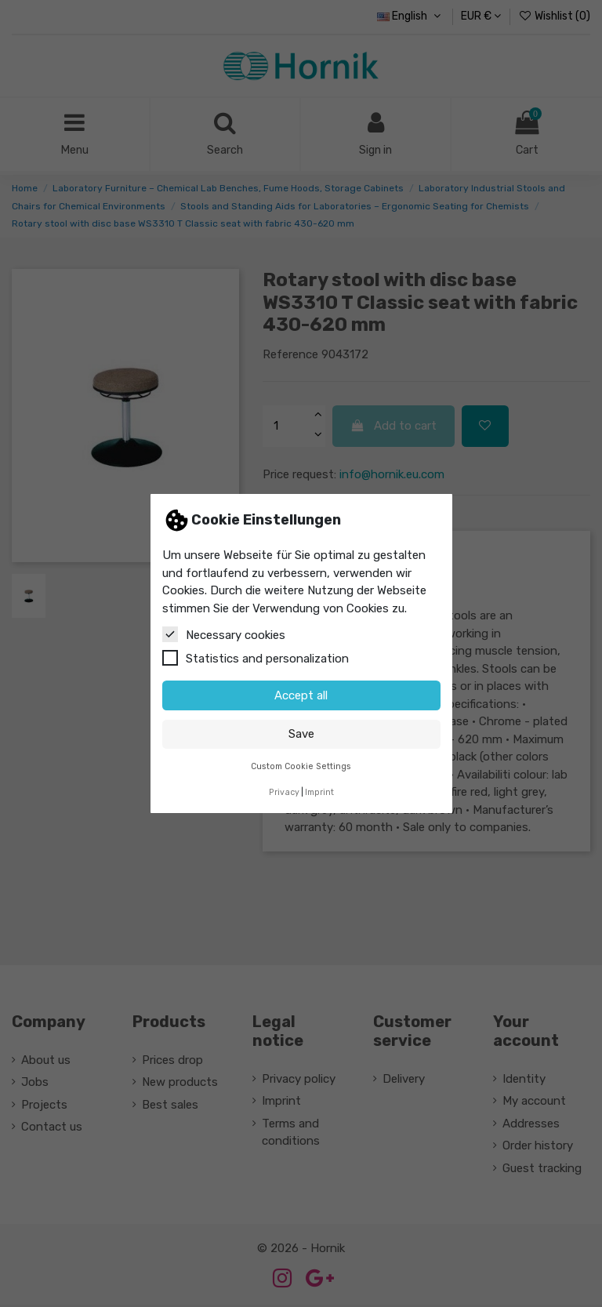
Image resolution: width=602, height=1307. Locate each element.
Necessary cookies (223, 634)
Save (301, 734)
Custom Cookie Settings (301, 766)
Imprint (319, 792)
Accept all (301, 695)
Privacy (284, 792)
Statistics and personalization (255, 658)
